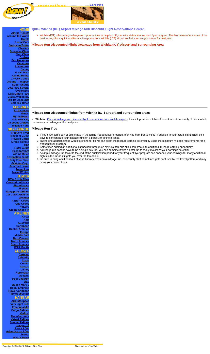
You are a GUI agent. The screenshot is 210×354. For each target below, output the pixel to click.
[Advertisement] (120, 77)
